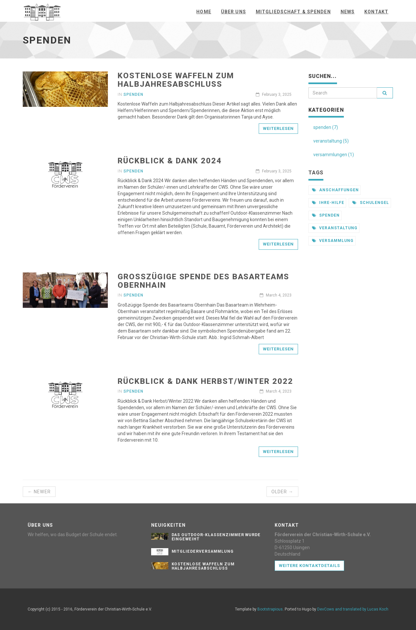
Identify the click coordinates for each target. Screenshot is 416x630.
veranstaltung (335, 228)
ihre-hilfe (328, 202)
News (348, 11)
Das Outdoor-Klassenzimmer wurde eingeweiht (216, 537)
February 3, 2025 (274, 94)
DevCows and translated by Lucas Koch (352, 609)
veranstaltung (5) (331, 141)
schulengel (370, 202)
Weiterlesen (278, 128)
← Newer (39, 491)
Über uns (233, 11)
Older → (282, 491)
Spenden (133, 94)
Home (203, 11)
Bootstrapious (270, 609)
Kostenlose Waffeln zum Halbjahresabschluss (176, 80)
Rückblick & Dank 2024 (169, 160)
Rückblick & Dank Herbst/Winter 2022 (205, 381)
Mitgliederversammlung (203, 551)
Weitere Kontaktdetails (309, 565)
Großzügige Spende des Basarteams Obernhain (203, 281)
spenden (326, 215)
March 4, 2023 (276, 295)
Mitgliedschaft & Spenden (293, 11)
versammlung (333, 240)
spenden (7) (325, 127)
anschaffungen (335, 190)
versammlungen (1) (333, 154)
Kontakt (376, 11)
